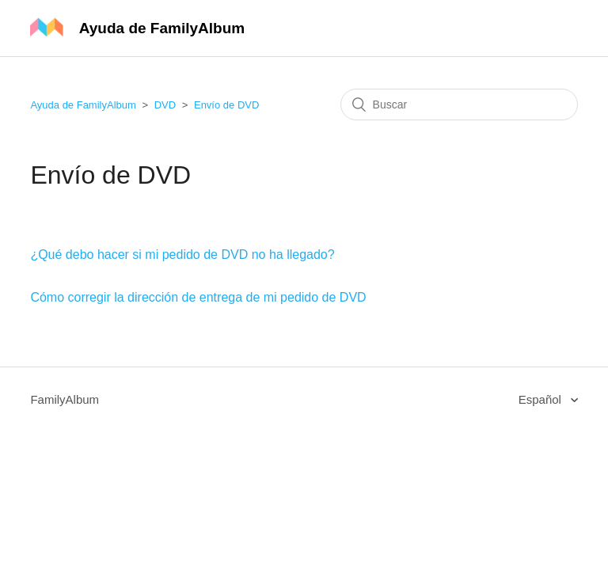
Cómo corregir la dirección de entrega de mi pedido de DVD (198, 297)
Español (541, 399)
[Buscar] (459, 104)
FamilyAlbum (64, 399)
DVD (165, 105)
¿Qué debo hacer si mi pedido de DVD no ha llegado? (182, 254)
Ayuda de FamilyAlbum (82, 105)
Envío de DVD (226, 105)
